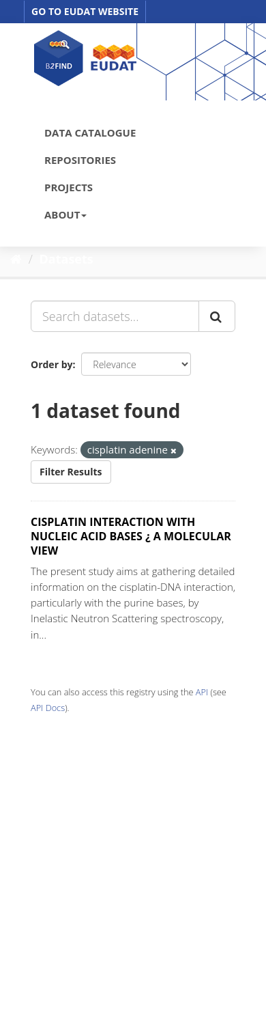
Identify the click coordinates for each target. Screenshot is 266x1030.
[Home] (16, 259)
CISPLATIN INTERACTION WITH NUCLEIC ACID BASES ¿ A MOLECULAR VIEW (131, 536)
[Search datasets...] (115, 316)
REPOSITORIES (80, 160)
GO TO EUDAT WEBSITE (84, 11)
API (202, 692)
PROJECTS (68, 187)
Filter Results (71, 471)
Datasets (66, 259)
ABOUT (65, 214)
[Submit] (216, 316)
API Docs (48, 707)
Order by (51, 364)
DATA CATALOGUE (90, 132)
